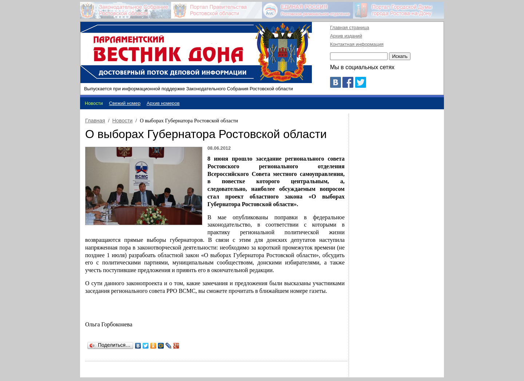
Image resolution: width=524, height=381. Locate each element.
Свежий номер (125, 103)
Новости (122, 120)
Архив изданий (346, 36)
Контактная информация (357, 44)
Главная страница (349, 27)
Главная (95, 120)
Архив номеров (163, 103)
